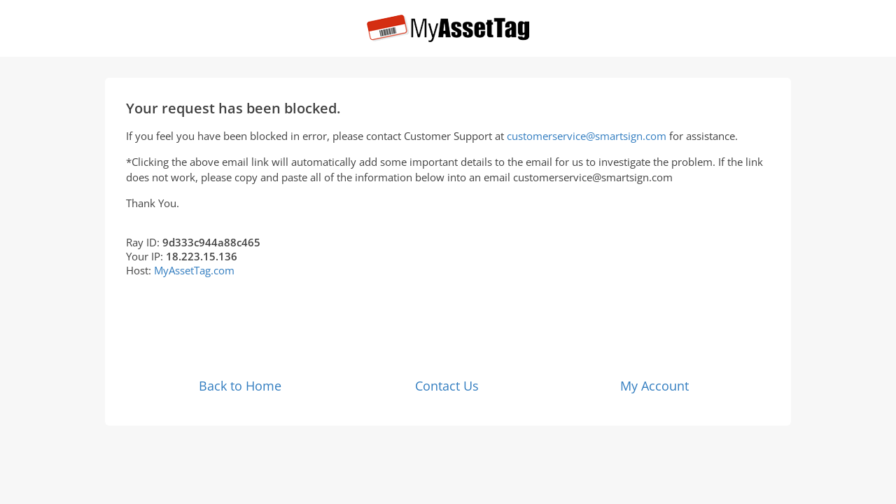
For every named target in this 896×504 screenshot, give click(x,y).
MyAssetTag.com (194, 270)
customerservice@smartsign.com (586, 136)
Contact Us (447, 385)
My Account (654, 385)
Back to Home (240, 385)
